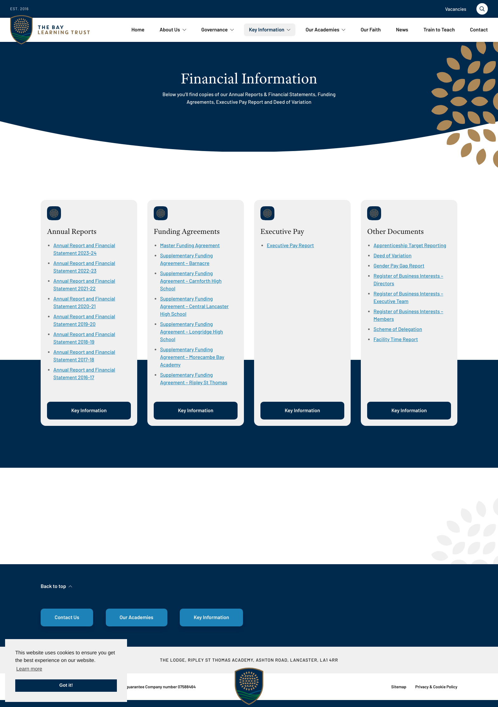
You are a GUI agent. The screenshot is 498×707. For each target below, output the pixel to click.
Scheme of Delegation (398, 329)
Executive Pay (282, 231)
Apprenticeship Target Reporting (410, 245)
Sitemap (399, 686)
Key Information (88, 410)
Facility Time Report (396, 339)
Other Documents (395, 231)
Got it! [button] (66, 685)
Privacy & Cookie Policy (436, 686)
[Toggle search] (482, 9)
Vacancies (455, 9)
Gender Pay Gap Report (399, 266)
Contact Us (67, 617)
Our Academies (136, 617)
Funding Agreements (187, 231)
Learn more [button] (29, 669)
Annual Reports (72, 231)
